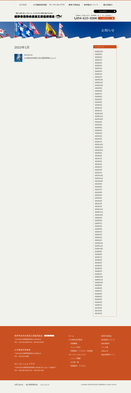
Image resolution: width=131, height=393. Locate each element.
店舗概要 (73, 343)
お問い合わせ (105, 18)
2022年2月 (98, 169)
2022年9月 (98, 153)
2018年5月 (98, 296)
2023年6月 (98, 127)
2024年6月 (98, 96)
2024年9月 (98, 88)
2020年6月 (98, 226)
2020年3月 (98, 234)
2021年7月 (98, 189)
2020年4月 (98, 231)
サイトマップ (44, 384)
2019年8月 (98, 254)
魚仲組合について (91, 4)
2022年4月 (98, 164)
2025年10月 (99, 51)
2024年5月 (98, 99)
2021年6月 (98, 192)
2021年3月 (98, 201)
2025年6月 (98, 63)
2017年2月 (98, 313)
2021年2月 (98, 203)
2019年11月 (99, 246)
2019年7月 (98, 257)
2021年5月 (98, 195)
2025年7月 (98, 60)
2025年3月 (98, 71)
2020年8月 (98, 220)
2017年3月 (98, 310)
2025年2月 (98, 74)
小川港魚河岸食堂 (39, 4)
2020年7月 (98, 223)
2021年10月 (99, 181)
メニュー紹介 (75, 347)
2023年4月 (98, 133)
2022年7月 (98, 158)
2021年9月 (98, 184)
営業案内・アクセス (78, 366)
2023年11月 (99, 116)
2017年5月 (98, 308)
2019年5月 (98, 262)
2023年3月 (98, 136)
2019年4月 (98, 265)
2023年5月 (98, 130)
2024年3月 (98, 105)
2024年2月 (98, 108)
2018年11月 (99, 279)
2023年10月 (99, 119)
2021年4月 (98, 198)
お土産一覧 (74, 362)
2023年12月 (99, 113)
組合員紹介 (108, 4)
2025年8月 (98, 57)
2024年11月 (99, 82)
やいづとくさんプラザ (57, 4)
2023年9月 (98, 122)
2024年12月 (99, 79)
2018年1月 (98, 305)
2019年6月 (98, 260)
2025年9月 (98, 54)
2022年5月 (98, 161)
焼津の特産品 (74, 4)
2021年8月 (98, 186)
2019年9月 (98, 251)
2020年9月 (98, 217)
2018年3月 (98, 302)
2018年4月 (98, 299)
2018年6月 (98, 293)
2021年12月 (99, 175)
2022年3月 (98, 167)
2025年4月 (98, 68)
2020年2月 (98, 237)
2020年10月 (99, 215)
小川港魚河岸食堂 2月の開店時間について (40, 58)
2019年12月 (99, 243)
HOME (22, 4)
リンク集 (104, 347)
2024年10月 (99, 85)
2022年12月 (99, 144)
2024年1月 (98, 110)
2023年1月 (98, 141)
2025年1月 (98, 77)
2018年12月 (99, 277)
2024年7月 (98, 93)
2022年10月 (99, 150)
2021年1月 (98, 206)
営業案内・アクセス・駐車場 (81, 351)
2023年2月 (98, 139)
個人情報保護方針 (32, 384)
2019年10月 (99, 248)
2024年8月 (98, 91)
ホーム (71, 336)
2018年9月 (98, 285)
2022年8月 (98, 155)
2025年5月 (98, 65)
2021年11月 (99, 178)
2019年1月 (98, 274)
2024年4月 (98, 102)
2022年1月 (98, 172)
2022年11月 (99, 147)
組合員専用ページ (105, 11)
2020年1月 (98, 240)
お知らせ (104, 351)
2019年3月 (98, 268)
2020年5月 (98, 229)
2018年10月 (99, 282)
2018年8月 (98, 288)
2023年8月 (98, 124)
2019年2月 (98, 271)
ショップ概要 (75, 358)
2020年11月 (99, 212)
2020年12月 (99, 209)
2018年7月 (98, 291)
